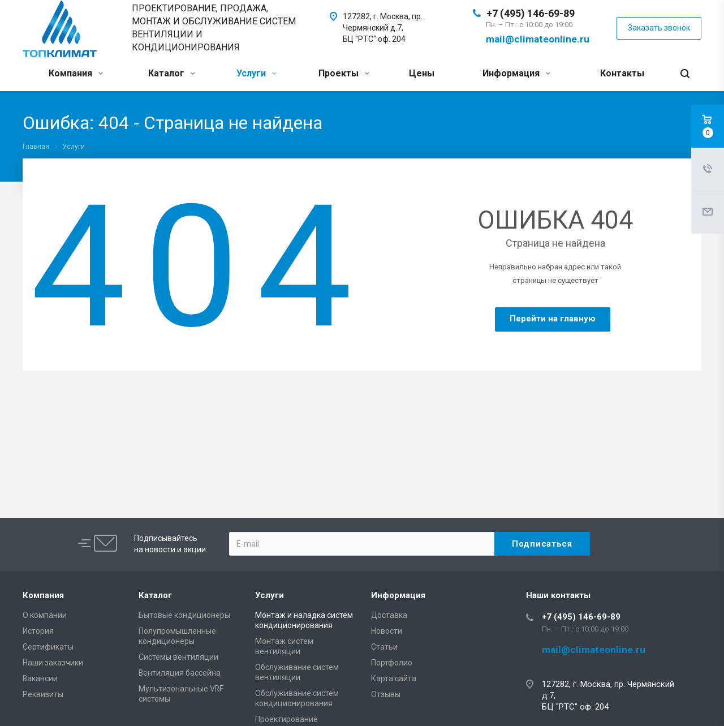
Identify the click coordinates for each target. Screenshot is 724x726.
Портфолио (391, 662)
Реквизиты (43, 694)
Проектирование (286, 719)
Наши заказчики (53, 662)
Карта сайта (393, 678)
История (38, 630)
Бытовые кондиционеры (184, 615)
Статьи (384, 646)
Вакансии (40, 678)
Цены (421, 73)
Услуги (256, 73)
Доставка (389, 615)
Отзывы (385, 694)
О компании (45, 615)
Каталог (171, 73)
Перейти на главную (553, 318)
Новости (386, 630)
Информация (516, 73)
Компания (76, 73)
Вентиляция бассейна (180, 672)
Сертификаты (48, 646)
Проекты (343, 73)
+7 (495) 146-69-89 (530, 13)
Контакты (622, 73)
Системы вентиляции (178, 656)
